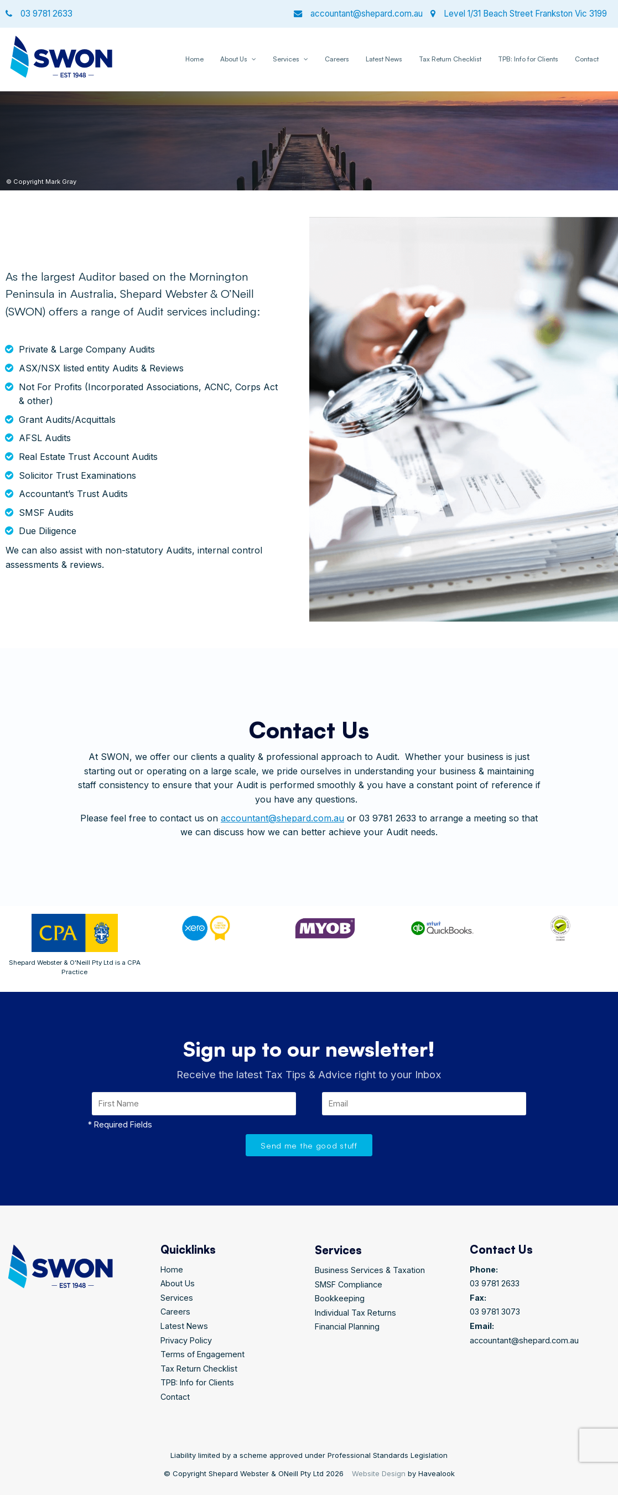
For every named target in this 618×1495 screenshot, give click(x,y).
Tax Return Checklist (450, 59)
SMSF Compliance (348, 1284)
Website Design (379, 1473)
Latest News (384, 59)
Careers (337, 59)
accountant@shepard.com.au (282, 818)
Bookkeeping (340, 1298)
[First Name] (194, 1103)
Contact (587, 59)
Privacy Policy (186, 1340)
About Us (233, 59)
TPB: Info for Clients (528, 59)
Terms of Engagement (202, 1354)
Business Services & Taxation (370, 1270)
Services (286, 59)
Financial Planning (347, 1326)
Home (194, 59)
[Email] (424, 1103)
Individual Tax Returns (355, 1312)
